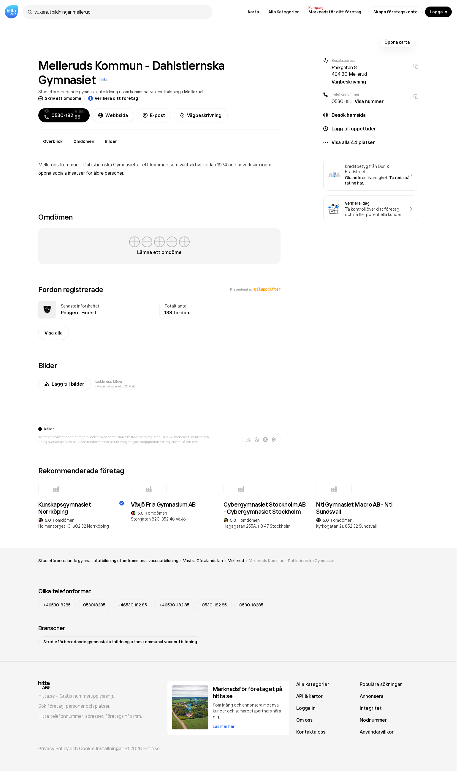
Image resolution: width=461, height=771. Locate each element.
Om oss (304, 720)
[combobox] (120, 11)
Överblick (53, 141)
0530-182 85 (214, 605)
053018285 (94, 605)
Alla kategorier (312, 684)
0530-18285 (251, 605)
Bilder (111, 141)
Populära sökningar (381, 684)
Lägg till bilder (64, 384)
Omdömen (83, 141)
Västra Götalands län (203, 560)
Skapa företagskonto (395, 12)
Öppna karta (397, 42)
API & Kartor (309, 696)
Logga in (438, 12)
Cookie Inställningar (101, 748)
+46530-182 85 (174, 605)
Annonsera (372, 696)
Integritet (371, 708)
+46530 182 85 (132, 605)
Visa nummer (369, 101)
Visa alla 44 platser (353, 142)
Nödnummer (373, 720)
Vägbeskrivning (200, 115)
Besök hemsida (349, 115)
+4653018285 (57, 605)
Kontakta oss (310, 732)
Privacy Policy (53, 748)
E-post (154, 115)
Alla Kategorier (283, 12)
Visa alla (54, 333)
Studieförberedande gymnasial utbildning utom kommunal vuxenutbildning (109, 91)
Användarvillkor (377, 732)
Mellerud (193, 91)
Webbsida (113, 115)
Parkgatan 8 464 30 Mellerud (349, 70)
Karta (253, 12)
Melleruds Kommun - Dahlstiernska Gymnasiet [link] (292, 560)
